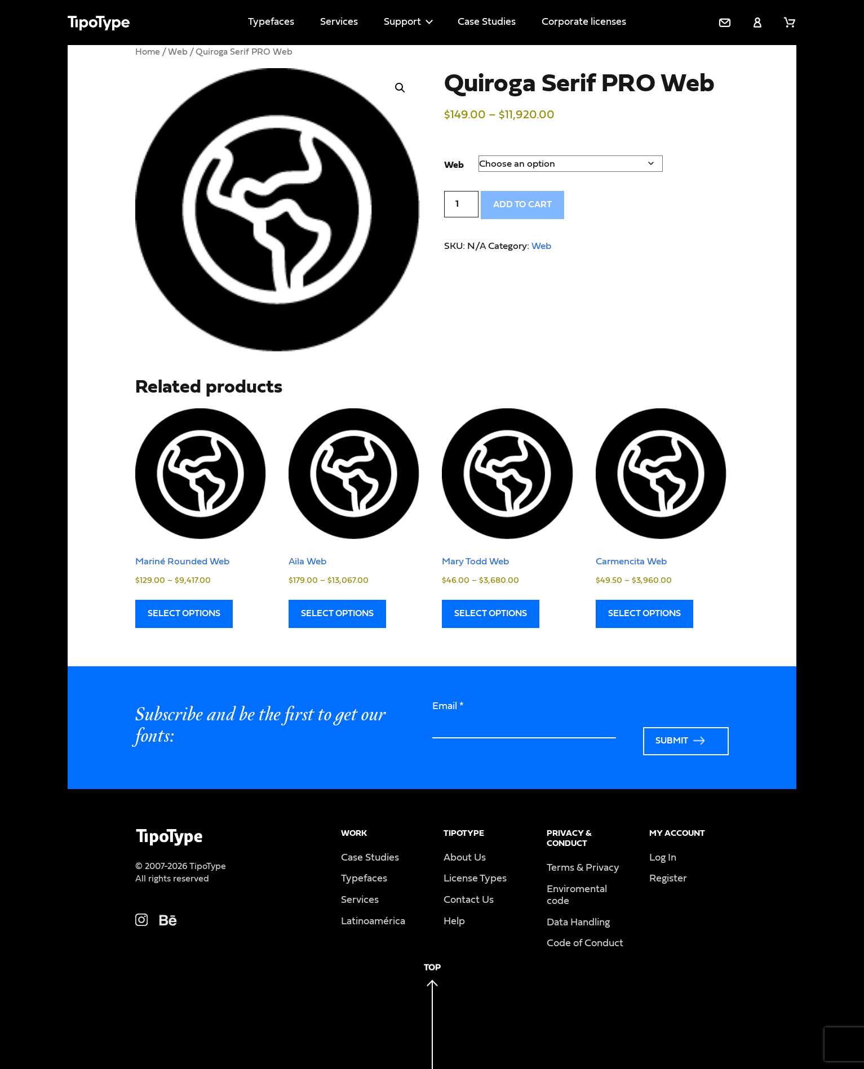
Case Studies (487, 22)
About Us (465, 858)
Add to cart (522, 204)
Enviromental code (577, 895)
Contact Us (469, 900)
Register (668, 879)
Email (448, 706)
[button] (400, 88)
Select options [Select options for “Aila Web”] (337, 613)
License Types (475, 879)
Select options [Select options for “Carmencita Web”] (644, 613)
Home (147, 51)
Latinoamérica (373, 921)
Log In (662, 858)
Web (178, 51)
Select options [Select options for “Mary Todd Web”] (490, 613)
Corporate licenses (584, 22)
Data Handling (578, 922)
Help (454, 921)
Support (402, 22)
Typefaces (271, 22)
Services (339, 22)
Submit (671, 740)
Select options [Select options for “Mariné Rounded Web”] (184, 613)
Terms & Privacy (583, 868)
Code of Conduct (585, 943)
